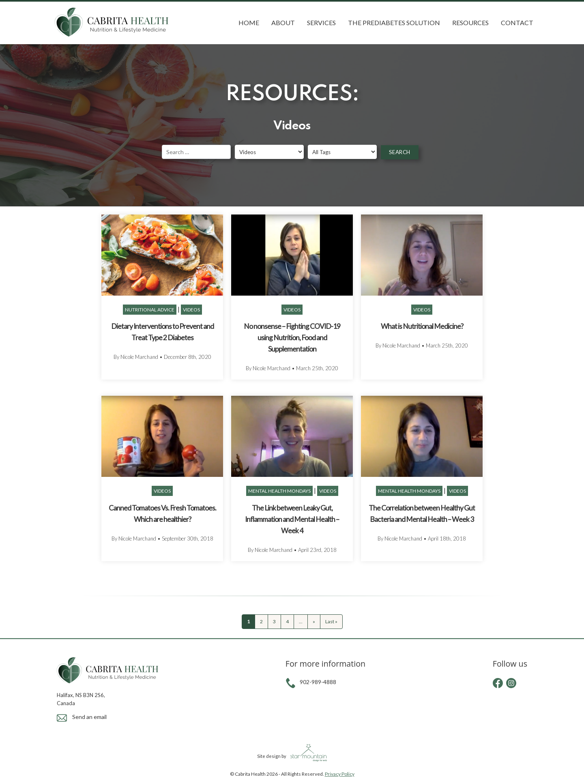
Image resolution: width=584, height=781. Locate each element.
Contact (517, 22)
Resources (470, 22)
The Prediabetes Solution (394, 22)
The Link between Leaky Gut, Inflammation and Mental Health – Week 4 (292, 519)
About (283, 22)
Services (321, 22)
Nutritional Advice (149, 310)
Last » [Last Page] (331, 621)
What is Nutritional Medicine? (422, 326)
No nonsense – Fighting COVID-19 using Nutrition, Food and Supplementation (292, 337)
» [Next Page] (314, 621)
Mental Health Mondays (279, 491)
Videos (191, 310)
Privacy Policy (339, 774)
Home (248, 22)
